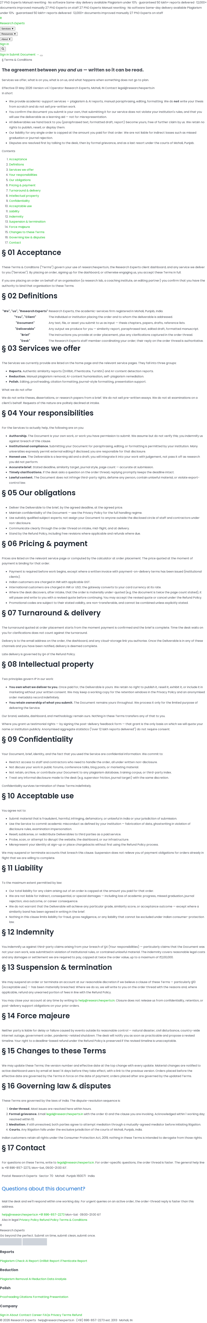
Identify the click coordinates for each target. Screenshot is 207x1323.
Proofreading (9, 1297)
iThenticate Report (73, 1261)
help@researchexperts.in (96, 1000)
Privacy (56, 1315)
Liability (14, 211)
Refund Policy (49, 1220)
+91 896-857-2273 (52, 1215)
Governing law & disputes (27, 237)
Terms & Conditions (73, 1220)
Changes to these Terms (26, 232)
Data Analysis (56, 1279)
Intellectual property (24, 196)
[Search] (3, 49)
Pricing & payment (22, 185)
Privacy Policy (29, 1220)
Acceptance (18, 159)
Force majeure (19, 227)
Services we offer (21, 170)
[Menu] (41, 55)
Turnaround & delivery (25, 190)
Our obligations (20, 180)
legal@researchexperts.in (64, 1114)
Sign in (4, 44)
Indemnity (16, 216)
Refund (77, 1315)
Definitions (16, 164)
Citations (25, 1297)
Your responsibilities (23, 175)
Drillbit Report (50, 1261)
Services (7, 28)
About (6, 39)
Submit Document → (25, 54)
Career (37, 1315)
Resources (8, 34)
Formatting (41, 1297)
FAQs (46, 1315)
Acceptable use (20, 206)
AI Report (32, 1261)
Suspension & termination (27, 222)
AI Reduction (37, 1279)
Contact (15, 243)
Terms (66, 1315)
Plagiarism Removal (14, 1279)
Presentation (59, 1297)
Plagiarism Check (12, 1261)
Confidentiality (19, 201)
